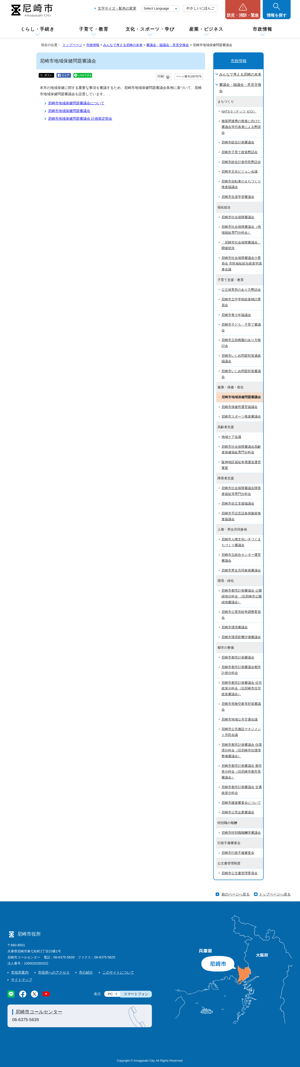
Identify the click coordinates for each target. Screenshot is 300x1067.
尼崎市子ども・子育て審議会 (241, 327)
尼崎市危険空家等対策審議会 (241, 706)
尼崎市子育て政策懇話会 (239, 152)
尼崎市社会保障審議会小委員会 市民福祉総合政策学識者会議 (241, 263)
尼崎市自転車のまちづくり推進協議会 (241, 184)
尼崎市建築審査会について (241, 803)
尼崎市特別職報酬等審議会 (241, 832)
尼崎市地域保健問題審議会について (76, 103)
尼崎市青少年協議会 (236, 315)
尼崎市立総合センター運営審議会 (241, 557)
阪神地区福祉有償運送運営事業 (241, 465)
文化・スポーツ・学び (150, 29)
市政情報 (262, 29)
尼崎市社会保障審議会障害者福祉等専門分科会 (241, 491)
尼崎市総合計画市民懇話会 (241, 162)
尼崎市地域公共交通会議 (239, 719)
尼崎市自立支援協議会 (237, 503)
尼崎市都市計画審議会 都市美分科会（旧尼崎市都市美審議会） (241, 771)
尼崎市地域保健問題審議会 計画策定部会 (80, 118)
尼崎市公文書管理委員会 (239, 873)
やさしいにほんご (200, 8)
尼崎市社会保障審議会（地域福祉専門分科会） (241, 229)
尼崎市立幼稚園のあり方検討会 (241, 343)
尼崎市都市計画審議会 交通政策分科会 (241, 790)
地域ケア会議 (231, 437)
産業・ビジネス (206, 29)
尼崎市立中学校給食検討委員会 (241, 302)
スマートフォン (136, 994)
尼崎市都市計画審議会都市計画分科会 (241, 670)
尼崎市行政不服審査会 (237, 853)
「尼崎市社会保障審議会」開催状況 (241, 245)
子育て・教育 (93, 29)
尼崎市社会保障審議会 (237, 217)
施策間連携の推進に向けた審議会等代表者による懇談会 (241, 126)
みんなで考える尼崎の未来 (122, 45)
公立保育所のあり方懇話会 (241, 289)
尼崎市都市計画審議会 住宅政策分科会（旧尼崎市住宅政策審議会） (241, 688)
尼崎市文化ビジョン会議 (239, 171)
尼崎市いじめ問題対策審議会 (241, 374)
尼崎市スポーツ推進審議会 (241, 416)
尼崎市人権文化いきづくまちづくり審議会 (241, 542)
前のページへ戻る (235, 894)
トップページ (72, 45)
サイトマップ (21, 980)
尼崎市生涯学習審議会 (237, 197)
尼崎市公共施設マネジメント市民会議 (241, 732)
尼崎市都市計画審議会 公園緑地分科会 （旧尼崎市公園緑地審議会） (241, 596)
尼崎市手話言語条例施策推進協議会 (241, 516)
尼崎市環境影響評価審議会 (241, 637)
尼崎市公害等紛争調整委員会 (241, 614)
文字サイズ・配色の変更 (117, 8)
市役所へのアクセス (54, 972)
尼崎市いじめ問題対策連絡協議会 (241, 358)
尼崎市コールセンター (38, 1011)
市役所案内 (20, 972)
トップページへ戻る (275, 894)
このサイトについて (118, 972)
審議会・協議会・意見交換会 (167, 45)
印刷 (161, 76)
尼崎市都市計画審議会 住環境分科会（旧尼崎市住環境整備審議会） (241, 750)
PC (110, 994)
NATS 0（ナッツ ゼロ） (238, 111)
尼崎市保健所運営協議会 (239, 407)
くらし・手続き (37, 29)
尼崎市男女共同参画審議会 (241, 570)
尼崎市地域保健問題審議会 (69, 111)
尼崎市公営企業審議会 (237, 812)
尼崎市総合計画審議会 (237, 142)
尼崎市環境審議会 (234, 627)
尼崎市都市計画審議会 (237, 657)
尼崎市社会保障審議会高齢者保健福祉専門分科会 (241, 449)
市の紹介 (86, 972)
